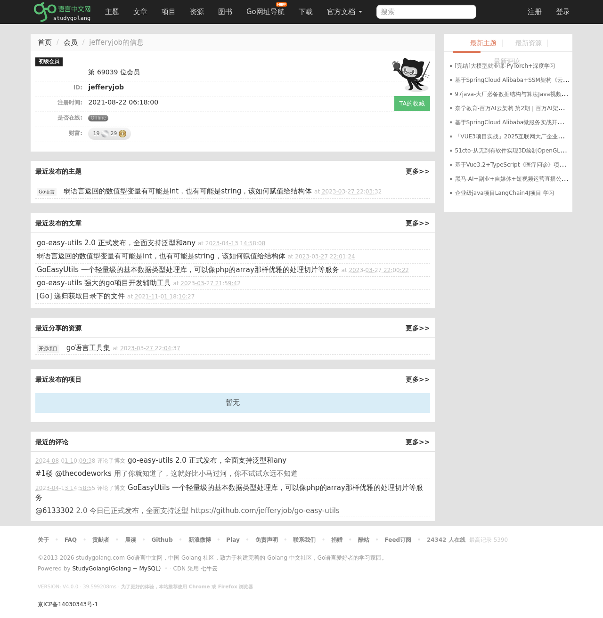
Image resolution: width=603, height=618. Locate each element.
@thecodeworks (83, 473)
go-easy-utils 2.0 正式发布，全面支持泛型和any (116, 243)
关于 (43, 540)
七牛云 (209, 568)
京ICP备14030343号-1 (68, 604)
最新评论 (507, 61)
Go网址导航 (266, 9)
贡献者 (100, 540)
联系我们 (304, 540)
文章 (140, 12)
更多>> (418, 171)
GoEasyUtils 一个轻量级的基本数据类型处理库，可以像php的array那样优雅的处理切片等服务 (188, 269)
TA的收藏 (412, 103)
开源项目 (48, 348)
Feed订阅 (398, 540)
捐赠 (336, 540)
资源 (197, 12)
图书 (225, 12)
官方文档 (344, 12)
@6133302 (54, 510)
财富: (75, 133)
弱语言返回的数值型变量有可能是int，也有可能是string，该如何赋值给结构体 (188, 191)
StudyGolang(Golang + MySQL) (116, 568)
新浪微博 (199, 540)
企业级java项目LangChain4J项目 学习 (505, 193)
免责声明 (266, 540)
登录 (563, 12)
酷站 (363, 540)
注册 (535, 12)
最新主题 (483, 43)
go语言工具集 (88, 348)
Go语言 (47, 191)
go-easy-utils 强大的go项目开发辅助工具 (104, 283)
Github (161, 540)
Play (232, 540)
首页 (45, 42)
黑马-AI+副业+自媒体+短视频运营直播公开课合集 (519, 179)
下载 (306, 12)
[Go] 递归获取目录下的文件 (81, 296)
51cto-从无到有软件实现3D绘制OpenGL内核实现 (519, 150)
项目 (169, 12)
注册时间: (69, 102)
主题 (112, 12)
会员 (71, 42)
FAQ (71, 540)
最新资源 (528, 43)
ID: (77, 87)
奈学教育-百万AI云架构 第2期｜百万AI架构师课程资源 (523, 108)
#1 (44, 473)
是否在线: (69, 117)
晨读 (130, 540)
